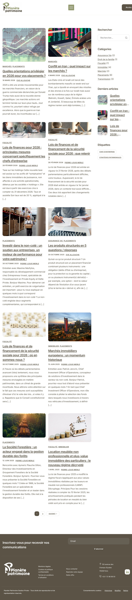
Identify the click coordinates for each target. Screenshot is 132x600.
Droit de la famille (106, 59)
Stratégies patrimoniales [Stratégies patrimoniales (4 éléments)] (110, 159)
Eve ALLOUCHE (23, 85)
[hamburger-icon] (71, 7)
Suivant (52, 519)
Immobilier (53, 351)
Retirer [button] (125, 590)
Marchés (7, 67)
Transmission (104, 79)
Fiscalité (7, 147)
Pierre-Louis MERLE (28, 170)
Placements (19, 67)
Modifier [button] (118, 590)
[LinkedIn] (127, 572)
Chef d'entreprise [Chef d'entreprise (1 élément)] (107, 153)
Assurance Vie (55, 246)
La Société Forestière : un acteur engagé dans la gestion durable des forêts (24, 456)
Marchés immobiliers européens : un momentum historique (67, 360)
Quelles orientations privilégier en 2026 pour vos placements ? (22, 75)
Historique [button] (108, 590)
